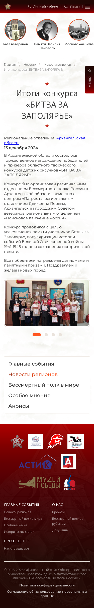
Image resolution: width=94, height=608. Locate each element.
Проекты (58, 512)
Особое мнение (15, 525)
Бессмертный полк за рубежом (67, 521)
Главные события (21, 504)
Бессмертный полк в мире (23, 518)
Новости (30, 64)
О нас (57, 504)
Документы (60, 530)
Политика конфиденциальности (47, 585)
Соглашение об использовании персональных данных (47, 593)
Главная (10, 64)
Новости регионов (57, 64)
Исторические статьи (19, 532)
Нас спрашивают (16, 548)
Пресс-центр (16, 541)
